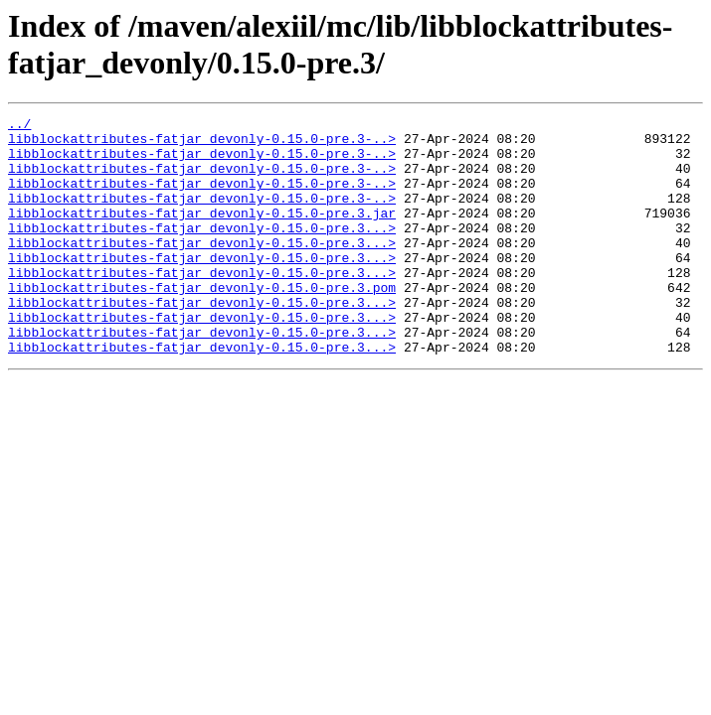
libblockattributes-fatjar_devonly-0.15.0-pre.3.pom (202, 323)
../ (19, 126)
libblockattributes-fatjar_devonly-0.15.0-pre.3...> (202, 251)
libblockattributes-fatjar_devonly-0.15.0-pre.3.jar (202, 233)
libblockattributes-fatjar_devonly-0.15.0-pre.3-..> (202, 144)
